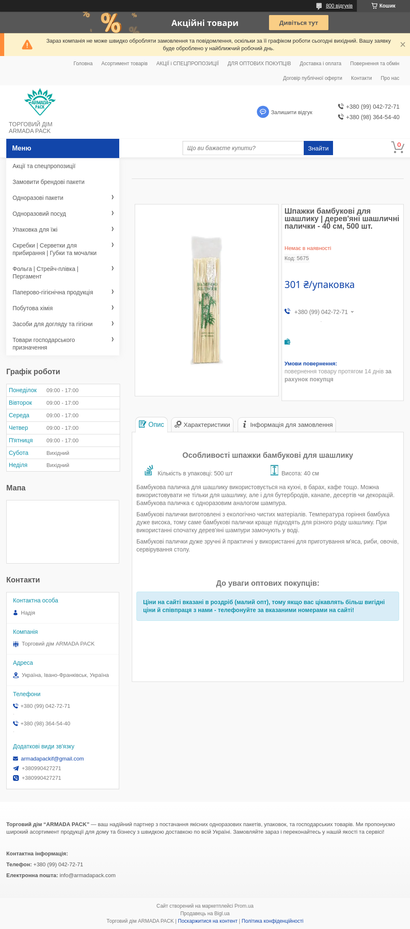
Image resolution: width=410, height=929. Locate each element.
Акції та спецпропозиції (44, 166)
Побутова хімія (33, 308)
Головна (83, 63)
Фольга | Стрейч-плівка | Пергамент (46, 272)
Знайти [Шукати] (318, 148)
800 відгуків (339, 6)
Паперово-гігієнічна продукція (53, 292)
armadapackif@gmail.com (52, 758)
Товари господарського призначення (44, 344)
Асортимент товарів (124, 63)
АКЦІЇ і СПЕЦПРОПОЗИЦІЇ (187, 63)
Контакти (361, 78)
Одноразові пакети (38, 197)
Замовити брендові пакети (49, 182)
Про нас (390, 78)
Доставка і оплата (321, 63)
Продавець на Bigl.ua (205, 913)
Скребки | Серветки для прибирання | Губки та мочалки (55, 249)
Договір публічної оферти (312, 78)
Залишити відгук (292, 112)
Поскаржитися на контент (207, 921)
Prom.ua (244, 906)
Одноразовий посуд (39, 213)
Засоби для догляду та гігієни (52, 324)
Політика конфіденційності (273, 921)
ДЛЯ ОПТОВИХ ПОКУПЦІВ (259, 63)
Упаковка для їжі (35, 229)
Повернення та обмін (374, 63)
